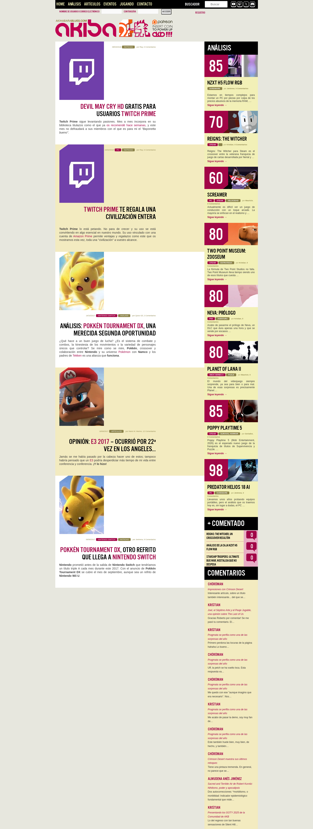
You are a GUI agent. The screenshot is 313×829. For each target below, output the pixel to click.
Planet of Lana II (224, 369)
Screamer (217, 195)
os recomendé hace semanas (126, 76)
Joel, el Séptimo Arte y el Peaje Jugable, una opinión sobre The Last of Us (229, 612)
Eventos (110, 4)
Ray (141, 47)
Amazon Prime (82, 142)
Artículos (92, 4)
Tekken (77, 203)
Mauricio (249, 201)
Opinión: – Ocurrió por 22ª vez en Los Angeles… (112, 236)
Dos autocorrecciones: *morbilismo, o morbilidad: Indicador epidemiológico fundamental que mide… (228, 795)
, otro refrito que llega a (108, 294)
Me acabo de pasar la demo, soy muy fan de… (230, 719)
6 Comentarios (150, 105)
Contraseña (130, 11)
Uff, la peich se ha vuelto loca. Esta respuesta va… (227, 669)
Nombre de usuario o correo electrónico (79, 11)
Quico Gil (139, 164)
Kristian (230, 145)
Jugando (127, 4)
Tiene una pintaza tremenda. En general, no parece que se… (230, 769)
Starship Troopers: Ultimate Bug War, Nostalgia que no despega (222, 560)
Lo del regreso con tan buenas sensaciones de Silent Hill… (224, 822)
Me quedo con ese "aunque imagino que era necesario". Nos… (229, 694)
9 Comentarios (150, 280)
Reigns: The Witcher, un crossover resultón (219, 536)
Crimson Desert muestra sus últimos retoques (227, 761)
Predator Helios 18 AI (228, 487)
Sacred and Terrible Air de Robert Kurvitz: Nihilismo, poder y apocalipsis (230, 785)
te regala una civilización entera (120, 119)
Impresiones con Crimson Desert (225, 589)
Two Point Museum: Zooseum (226, 254)
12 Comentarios (149, 222)
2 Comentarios (150, 164)
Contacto (144, 4)
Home (60, 4)
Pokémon (124, 200)
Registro (200, 12)
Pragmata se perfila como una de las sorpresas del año (227, 637)
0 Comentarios (150, 47)
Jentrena (139, 280)
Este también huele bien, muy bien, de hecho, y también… (228, 744)
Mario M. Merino (135, 222)
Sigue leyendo (217, 105)
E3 (91, 251)
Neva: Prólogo (221, 313)
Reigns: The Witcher (227, 139)
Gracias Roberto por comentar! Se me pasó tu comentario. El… (228, 620)
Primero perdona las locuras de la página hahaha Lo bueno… (230, 644)
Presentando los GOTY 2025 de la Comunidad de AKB (226, 814)
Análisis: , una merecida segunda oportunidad (108, 177)
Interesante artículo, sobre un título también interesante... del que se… (227, 595)
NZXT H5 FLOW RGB (224, 83)
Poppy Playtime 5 (224, 428)
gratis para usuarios (118, 61)
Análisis (74, 4)
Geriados (249, 434)
